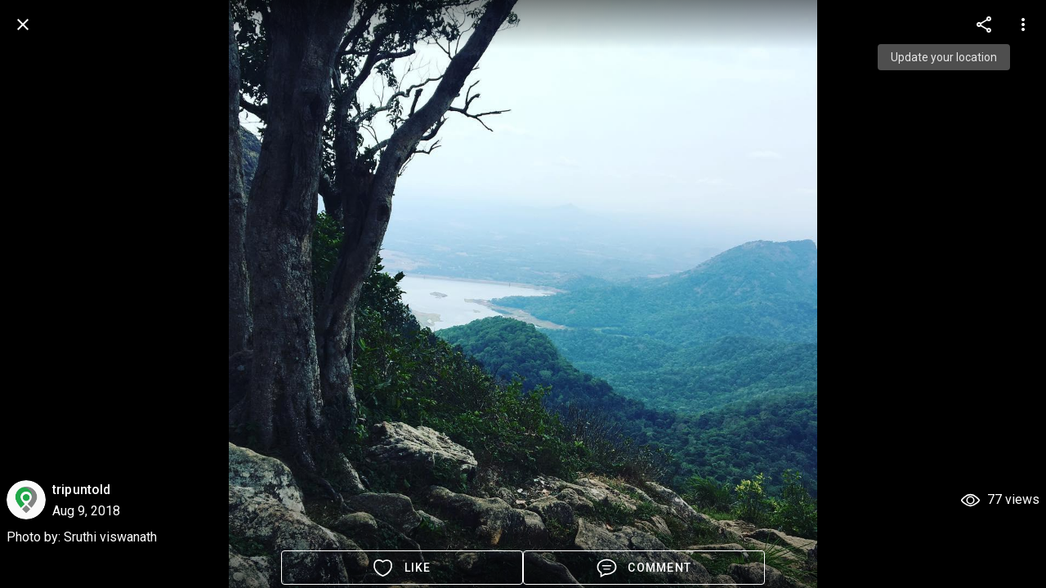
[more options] (984, 24)
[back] (22, 24)
